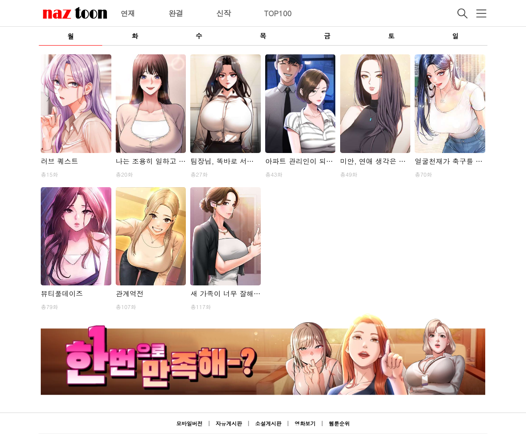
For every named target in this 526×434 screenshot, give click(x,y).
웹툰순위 (339, 423)
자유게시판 (229, 423)
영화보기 (305, 423)
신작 (223, 13)
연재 (128, 13)
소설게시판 (268, 423)
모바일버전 (189, 423)
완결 (175, 13)
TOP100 (277, 13)
